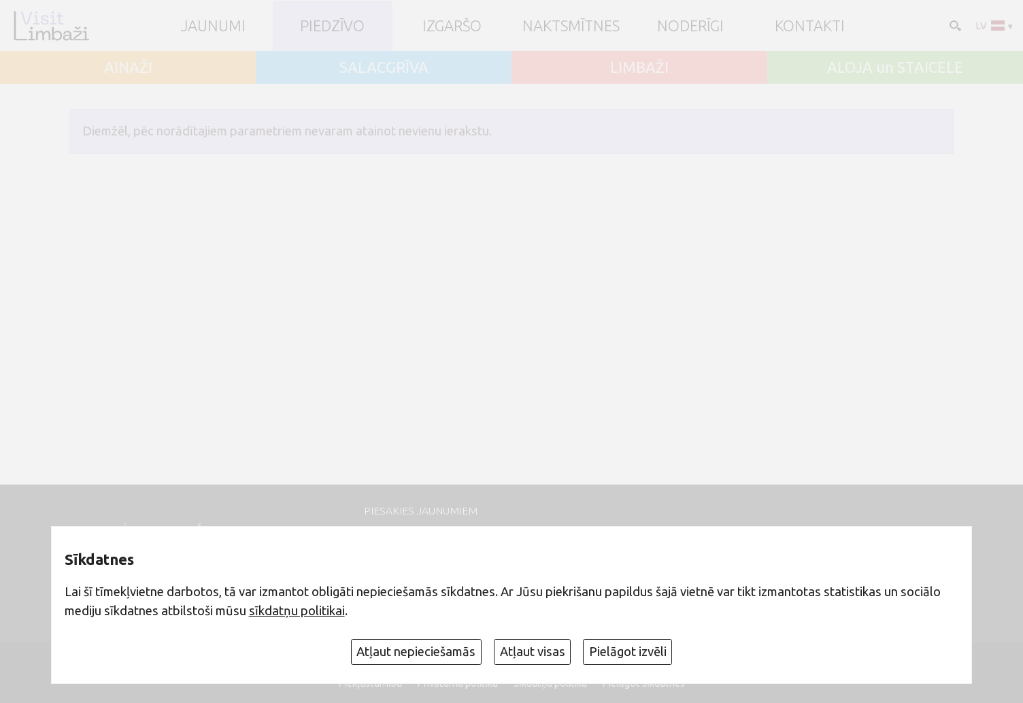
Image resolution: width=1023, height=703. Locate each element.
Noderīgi (690, 25)
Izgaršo (452, 25)
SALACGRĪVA (384, 67)
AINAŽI (128, 67)
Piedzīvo (332, 25)
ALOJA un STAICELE (895, 67)
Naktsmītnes (571, 25)
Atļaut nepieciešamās (415, 651)
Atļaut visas (532, 651)
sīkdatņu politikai (297, 610)
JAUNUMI (213, 25)
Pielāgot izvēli (628, 651)
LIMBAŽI (639, 67)
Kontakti (810, 25)
